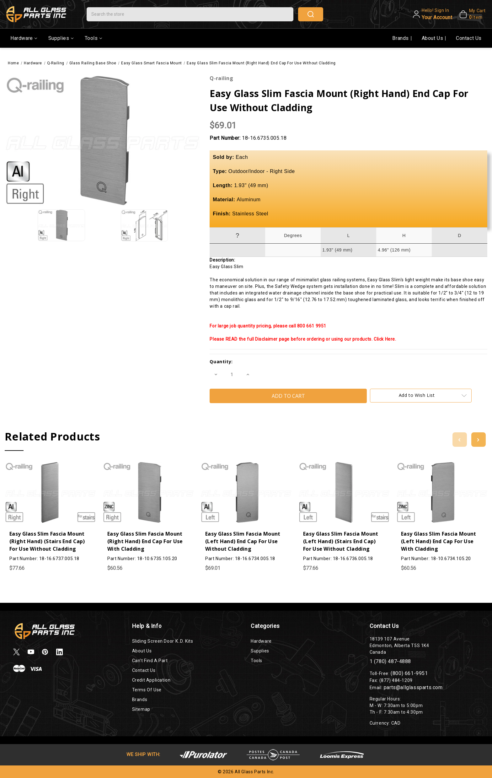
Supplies (60, 38)
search (311, 14)
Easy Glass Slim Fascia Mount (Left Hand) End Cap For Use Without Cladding (242, 541)
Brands (401, 38)
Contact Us (469, 38)
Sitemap (141, 709)
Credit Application (151, 680)
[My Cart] (470, 14)
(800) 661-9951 (409, 673)
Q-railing (221, 78)
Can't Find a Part (150, 660)
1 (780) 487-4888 (390, 661)
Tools (93, 38)
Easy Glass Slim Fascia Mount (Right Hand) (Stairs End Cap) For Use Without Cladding (47, 541)
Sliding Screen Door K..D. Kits (162, 641)
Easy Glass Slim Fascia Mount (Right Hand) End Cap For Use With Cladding (145, 541)
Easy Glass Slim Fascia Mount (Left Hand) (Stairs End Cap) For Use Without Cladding (340, 541)
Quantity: (221, 362)
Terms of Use (147, 689)
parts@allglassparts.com (413, 687)
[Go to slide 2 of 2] (459, 439)
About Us (433, 38)
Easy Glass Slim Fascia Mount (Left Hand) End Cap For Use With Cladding (438, 541)
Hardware (23, 38)
